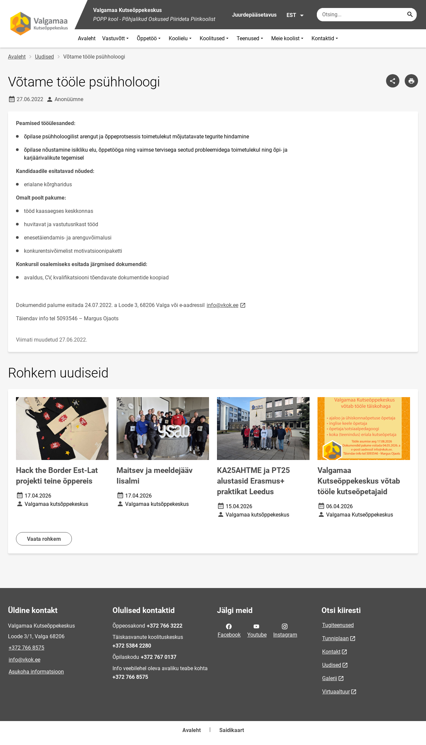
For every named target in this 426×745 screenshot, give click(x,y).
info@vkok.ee (24, 660)
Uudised (44, 57)
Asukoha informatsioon (36, 672)
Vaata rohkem (44, 539)
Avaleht (87, 38)
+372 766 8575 (26, 648)
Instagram (285, 630)
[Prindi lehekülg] (411, 80)
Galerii (329, 678)
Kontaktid (325, 38)
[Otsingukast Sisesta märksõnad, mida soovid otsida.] (367, 14)
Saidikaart (231, 730)
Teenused (251, 38)
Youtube (257, 630)
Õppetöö (149, 38)
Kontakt (331, 652)
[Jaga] (392, 80)
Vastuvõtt (116, 38)
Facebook (229, 630)
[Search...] (410, 14)
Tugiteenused (338, 625)
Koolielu (181, 38)
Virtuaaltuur (336, 691)
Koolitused (215, 38)
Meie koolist (288, 38)
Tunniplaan (335, 638)
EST (295, 15)
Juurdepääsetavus (254, 15)
